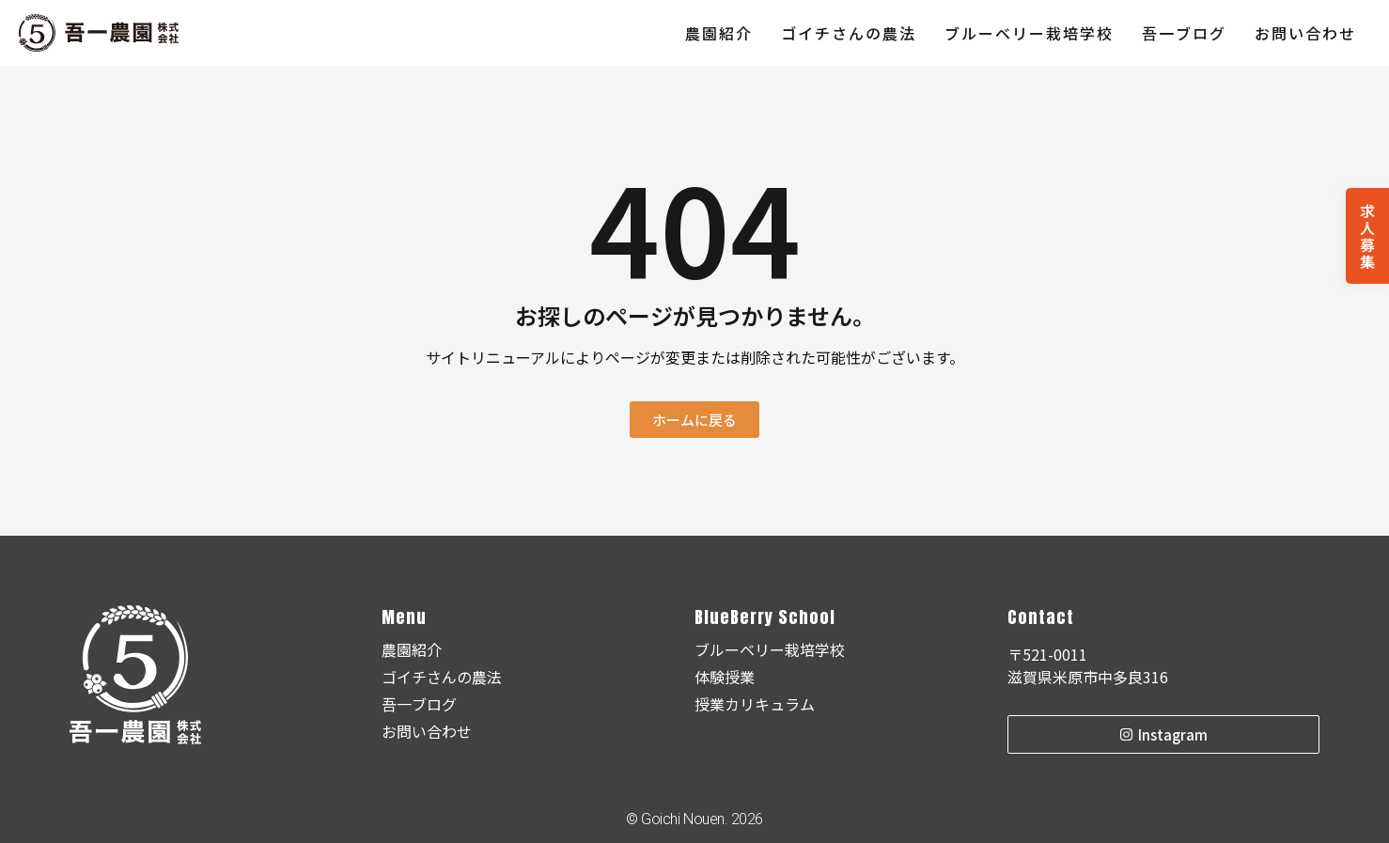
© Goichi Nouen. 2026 (694, 819)
